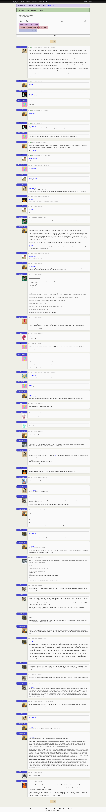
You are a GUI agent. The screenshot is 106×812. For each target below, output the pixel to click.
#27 (29, 403)
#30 (29, 431)
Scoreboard (34, 1)
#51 (29, 724)
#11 (29, 175)
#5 (28, 110)
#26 (29, 392)
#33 (29, 468)
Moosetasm (21, 90)
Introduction (53, 808)
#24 (29, 372)
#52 (29, 733)
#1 (28, 47)
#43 (29, 614)
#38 (29, 530)
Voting (31, 24)
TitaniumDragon (21, 440)
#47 (29, 674)
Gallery (30, 27)
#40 (29, 557)
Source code (66, 808)
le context (34, 150)
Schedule (28, 1)
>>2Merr (44, 217)
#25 (29, 382)
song (55, 455)
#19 (29, 274)
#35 (29, 486)
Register (91, 1)
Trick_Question (21, 100)
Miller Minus (21, 477)
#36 (29, 496)
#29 (29, 422)
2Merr (21, 333)
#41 (29, 585)
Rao (21, 412)
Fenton (21, 46)
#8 (28, 142)
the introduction (50, 5)
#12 (29, 185)
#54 (29, 781)
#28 (29, 412)
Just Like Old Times (23, 10)
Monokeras (21, 196)
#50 (29, 714)
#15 (29, 217)
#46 (29, 663)
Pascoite (22, 529)
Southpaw (21, 217)
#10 (29, 165)
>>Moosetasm (52, 47)
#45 (29, 638)
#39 (29, 543)
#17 (29, 253)
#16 (29, 227)
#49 (29, 701)
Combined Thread (24, 30)
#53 (29, 772)
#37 (29, 509)
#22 (29, 343)
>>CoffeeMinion (46, 47)
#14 (29, 206)
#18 (29, 263)
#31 (29, 440)
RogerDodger (29, 15)
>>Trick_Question (46, 155)
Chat (45, 1)
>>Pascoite (45, 509)
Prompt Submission (24, 24)
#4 (28, 100)
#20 (29, 317)
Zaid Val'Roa (21, 154)
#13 (29, 196)
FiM (31, 10)
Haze (21, 371)
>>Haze (50, 227)
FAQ (60, 808)
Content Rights (44, 808)
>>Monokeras (46, 185)
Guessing (35, 27)
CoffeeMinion (22, 80)
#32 (29, 450)
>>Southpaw (32, 336)
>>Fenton (31, 84)
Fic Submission (23, 27)
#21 (29, 333)
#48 (29, 683)
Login (85, 1)
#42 (29, 595)
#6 (28, 123)
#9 (28, 155)
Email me (74, 808)
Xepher (21, 496)
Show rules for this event (53, 35)
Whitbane (21, 771)
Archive (40, 1)
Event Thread (33, 30)
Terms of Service (34, 808)
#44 (29, 626)
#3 (28, 91)
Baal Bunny (21, 317)
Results (36, 24)
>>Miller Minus (32, 490)
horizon (21, 781)
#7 (28, 133)
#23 (29, 354)
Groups (22, 1)
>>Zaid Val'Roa (46, 133)
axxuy (21, 421)
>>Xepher (44, 638)
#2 (28, 81)
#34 (29, 477)
